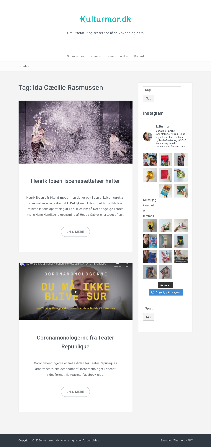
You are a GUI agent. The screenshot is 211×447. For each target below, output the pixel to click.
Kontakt (139, 56)
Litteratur (95, 56)
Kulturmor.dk (105, 19)
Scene (111, 56)
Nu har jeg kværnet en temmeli (150, 204)
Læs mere (75, 232)
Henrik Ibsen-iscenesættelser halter (75, 181)
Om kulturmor (75, 56)
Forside (23, 66)
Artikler (124, 56)
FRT (190, 440)
